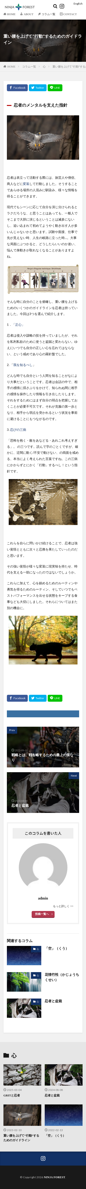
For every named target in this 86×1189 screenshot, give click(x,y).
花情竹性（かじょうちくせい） (62, 977)
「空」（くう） (57, 948)
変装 (26, 184)
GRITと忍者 (11, 1095)
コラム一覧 (29, 66)
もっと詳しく (61, 906)
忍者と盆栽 (53, 1001)
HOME (11, 66)
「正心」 (18, 324)
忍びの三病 (18, 429)
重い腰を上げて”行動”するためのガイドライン (21, 1138)
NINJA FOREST (54, 1177)
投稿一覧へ (42, 914)
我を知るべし (23, 365)
